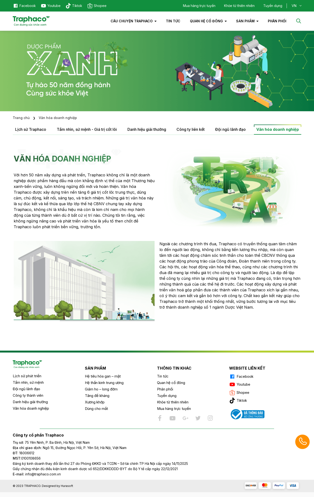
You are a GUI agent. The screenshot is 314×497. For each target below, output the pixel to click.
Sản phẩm (245, 21)
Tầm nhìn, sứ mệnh (28, 382)
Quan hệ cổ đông (206, 21)
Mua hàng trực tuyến (199, 6)
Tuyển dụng (272, 6)
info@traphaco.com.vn (37, 474)
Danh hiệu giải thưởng (30, 402)
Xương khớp (95, 402)
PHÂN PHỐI (277, 21)
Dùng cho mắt (96, 408)
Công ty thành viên (28, 395)
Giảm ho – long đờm (101, 389)
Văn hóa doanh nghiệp (31, 408)
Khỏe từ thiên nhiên (239, 6)
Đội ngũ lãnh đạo (26, 389)
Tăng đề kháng (97, 395)
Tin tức (173, 21)
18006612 (26, 453)
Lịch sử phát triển (27, 376)
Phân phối (165, 389)
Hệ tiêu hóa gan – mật (103, 376)
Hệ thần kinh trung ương (104, 382)
